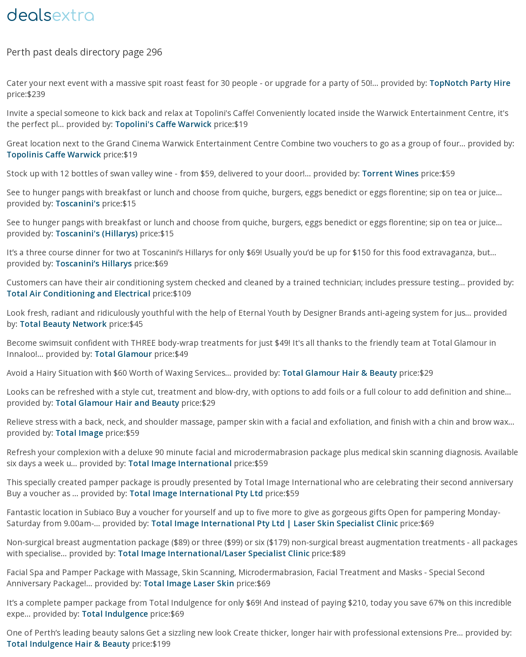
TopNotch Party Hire (469, 82)
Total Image (79, 432)
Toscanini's (77, 203)
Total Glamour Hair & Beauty (339, 372)
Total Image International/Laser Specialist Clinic (213, 553)
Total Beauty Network (63, 323)
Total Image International (180, 463)
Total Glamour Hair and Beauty (117, 402)
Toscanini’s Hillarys (93, 263)
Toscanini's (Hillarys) (96, 233)
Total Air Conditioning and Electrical (78, 293)
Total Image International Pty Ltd (196, 493)
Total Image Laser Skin (188, 583)
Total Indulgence (115, 613)
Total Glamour (123, 353)
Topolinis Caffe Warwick (54, 154)
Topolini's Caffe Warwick (163, 124)
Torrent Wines (390, 173)
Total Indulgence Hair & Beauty (68, 643)
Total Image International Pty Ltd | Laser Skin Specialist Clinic (274, 523)
